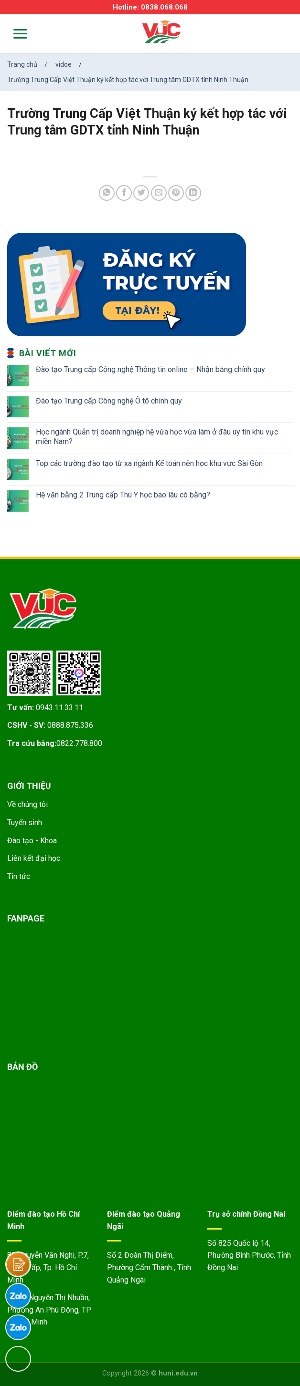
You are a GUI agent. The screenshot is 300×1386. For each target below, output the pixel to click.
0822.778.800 (79, 743)
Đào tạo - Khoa (32, 840)
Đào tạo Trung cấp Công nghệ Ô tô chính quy (109, 400)
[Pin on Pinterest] (176, 193)
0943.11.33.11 (59, 707)
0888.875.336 (70, 725)
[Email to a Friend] (159, 193)
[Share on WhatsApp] (107, 193)
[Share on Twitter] (141, 193)
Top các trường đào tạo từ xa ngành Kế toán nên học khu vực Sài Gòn (149, 463)
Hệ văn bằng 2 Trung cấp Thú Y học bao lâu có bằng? (123, 494)
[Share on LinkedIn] (193, 193)
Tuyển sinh (24, 822)
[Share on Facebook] (124, 193)
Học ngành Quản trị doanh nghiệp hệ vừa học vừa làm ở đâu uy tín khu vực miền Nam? (157, 436)
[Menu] (14, 33)
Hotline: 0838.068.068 (150, 7)
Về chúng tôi (27, 804)
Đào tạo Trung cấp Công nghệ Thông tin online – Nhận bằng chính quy (150, 369)
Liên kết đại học (33, 858)
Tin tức (18, 876)
